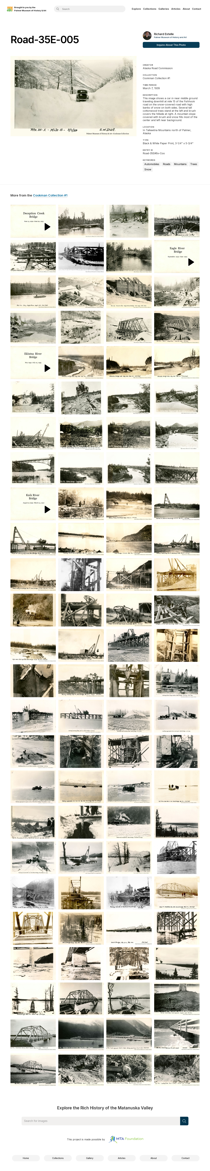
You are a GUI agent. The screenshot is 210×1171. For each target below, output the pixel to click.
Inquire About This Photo (171, 44)
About (186, 8)
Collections (149, 8)
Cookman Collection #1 (50, 195)
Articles (175, 8)
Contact (196, 8)
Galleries (163, 8)
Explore (136, 8)
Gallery (89, 1158)
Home (26, 1158)
